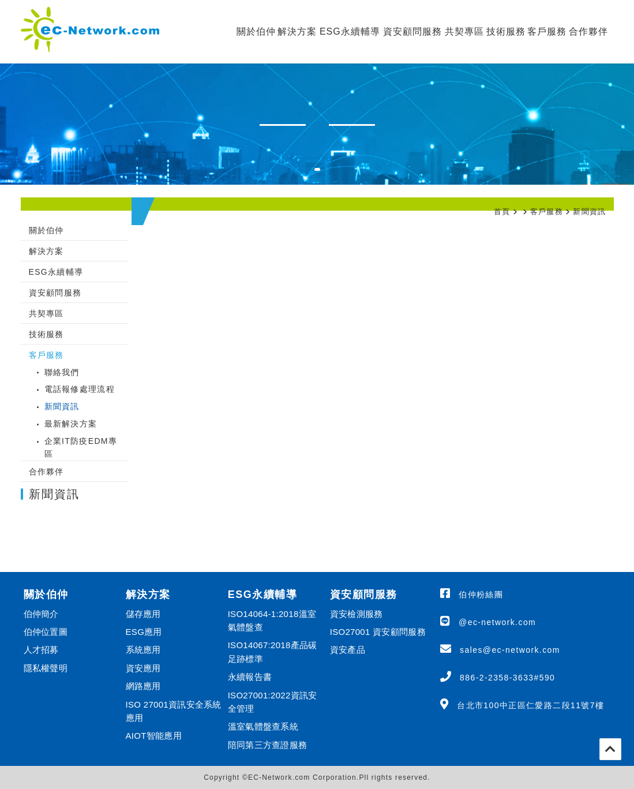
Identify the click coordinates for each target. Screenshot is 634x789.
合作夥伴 (588, 31)
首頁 (502, 211)
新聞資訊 (589, 211)
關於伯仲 (256, 31)
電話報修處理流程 (79, 389)
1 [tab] (323, 176)
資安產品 (347, 650)
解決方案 (297, 31)
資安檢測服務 (356, 614)
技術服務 (506, 31)
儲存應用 (143, 614)
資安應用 (143, 668)
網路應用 (143, 686)
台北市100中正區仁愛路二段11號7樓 (530, 705)
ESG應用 (144, 632)
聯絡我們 (62, 372)
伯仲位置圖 (46, 632)
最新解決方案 (70, 423)
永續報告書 (250, 677)
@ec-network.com (497, 622)
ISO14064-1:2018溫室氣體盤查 (272, 620)
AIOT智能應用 (154, 736)
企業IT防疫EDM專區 (81, 447)
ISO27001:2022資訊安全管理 (272, 701)
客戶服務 (547, 31)
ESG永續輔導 (350, 31)
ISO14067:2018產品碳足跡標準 (272, 651)
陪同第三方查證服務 (267, 745)
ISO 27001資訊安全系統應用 (174, 711)
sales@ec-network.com (510, 650)
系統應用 (143, 650)
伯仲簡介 (41, 614)
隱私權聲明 (46, 668)
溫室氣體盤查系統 (263, 726)
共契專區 (464, 31)
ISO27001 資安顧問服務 (378, 632)
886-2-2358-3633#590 (507, 677)
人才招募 (41, 650)
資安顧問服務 (412, 31)
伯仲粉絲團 (481, 594)
